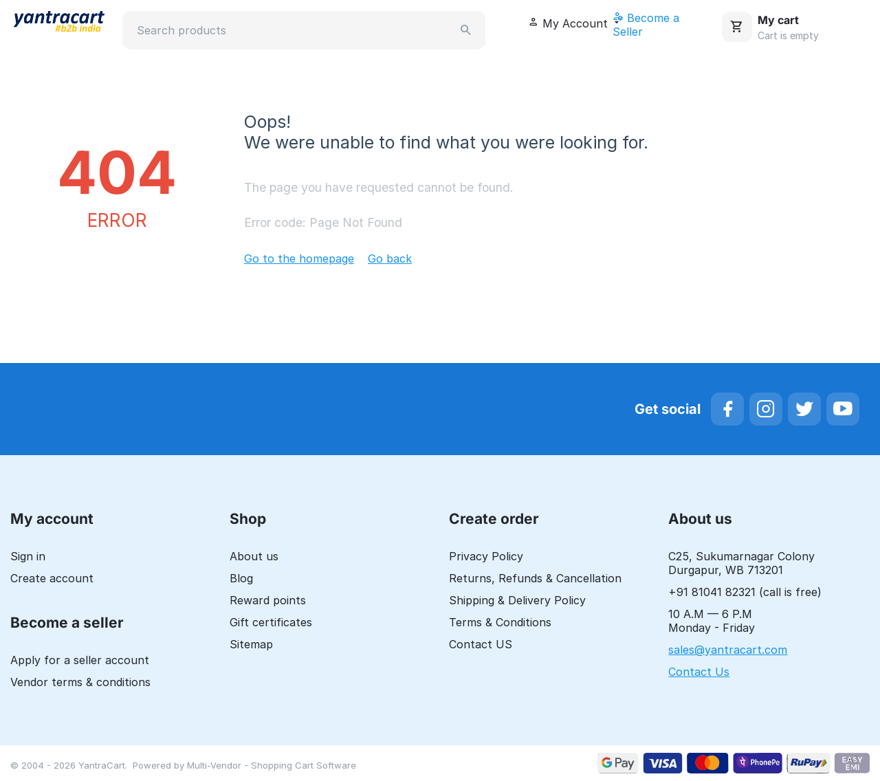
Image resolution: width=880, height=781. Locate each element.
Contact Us (698, 672)
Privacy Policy (486, 556)
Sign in (27, 556)
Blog (241, 578)
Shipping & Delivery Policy (517, 600)
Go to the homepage (299, 258)
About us (254, 556)
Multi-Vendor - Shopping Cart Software (271, 765)
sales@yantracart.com (727, 650)
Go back (390, 258)
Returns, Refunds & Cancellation (535, 578)
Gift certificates (271, 622)
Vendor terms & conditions (80, 682)
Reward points (268, 600)
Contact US (480, 644)
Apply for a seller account (79, 660)
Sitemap (251, 644)
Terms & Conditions (500, 622)
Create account (52, 578)
